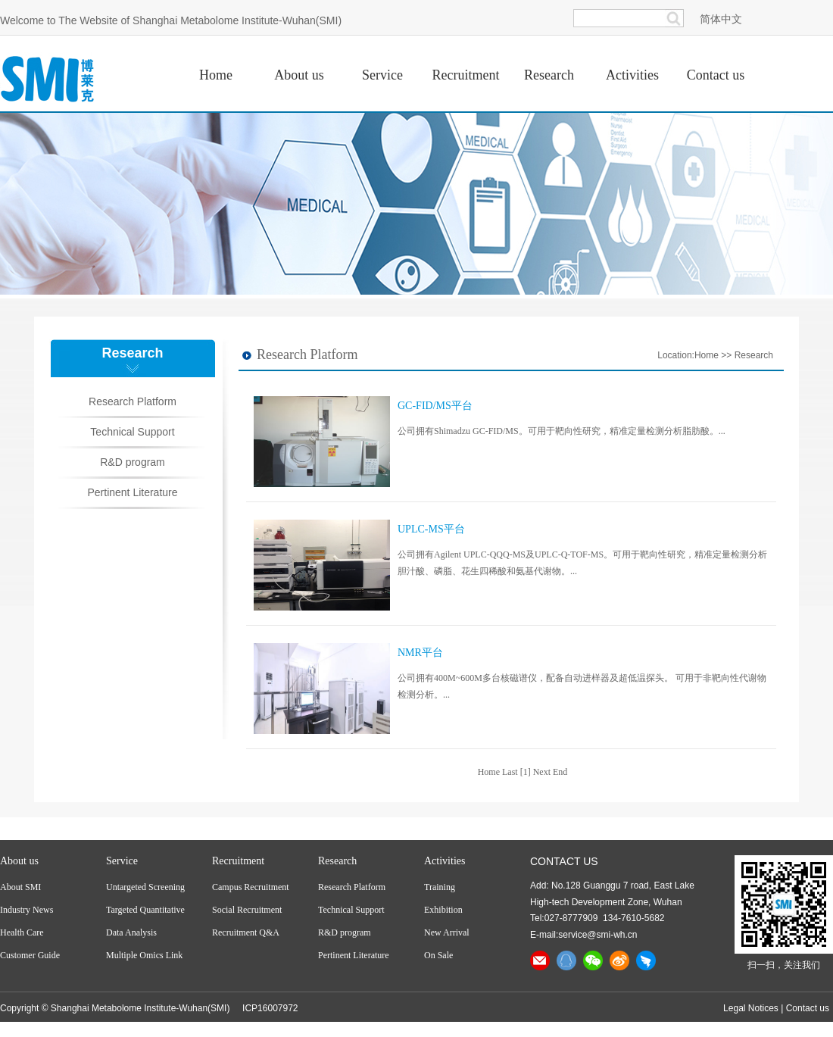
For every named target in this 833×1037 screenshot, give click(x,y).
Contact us (807, 1008)
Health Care (22, 932)
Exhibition (443, 909)
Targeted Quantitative (145, 909)
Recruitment (238, 861)
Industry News (26, 909)
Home (706, 355)
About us (19, 861)
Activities (444, 861)
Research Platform (132, 401)
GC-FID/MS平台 (435, 405)
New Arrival (447, 932)
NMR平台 (420, 652)
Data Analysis (131, 932)
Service (122, 861)
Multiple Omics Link (144, 955)
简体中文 (721, 19)
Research (754, 355)
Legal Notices (750, 1008)
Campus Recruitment (250, 887)
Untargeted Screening (145, 887)
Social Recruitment (247, 909)
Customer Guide (30, 955)
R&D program (132, 462)
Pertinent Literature (132, 492)
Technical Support (132, 432)
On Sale (438, 955)
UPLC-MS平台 (431, 529)
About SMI (20, 887)
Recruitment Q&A (245, 932)
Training (439, 887)
